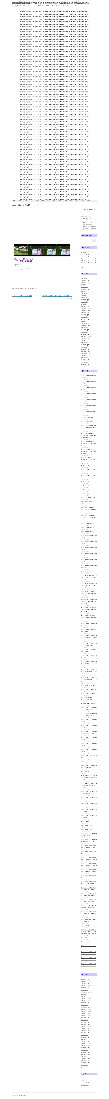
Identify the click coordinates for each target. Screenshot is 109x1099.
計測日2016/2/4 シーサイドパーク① (88, 476)
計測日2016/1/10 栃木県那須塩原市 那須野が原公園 (89, 792)
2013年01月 (84, 985)
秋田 (66, 200)
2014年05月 (84, 1020)
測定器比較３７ (85, 941)
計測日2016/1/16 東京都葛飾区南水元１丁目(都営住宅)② (89, 708)
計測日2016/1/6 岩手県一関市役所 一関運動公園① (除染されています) (89, 913)
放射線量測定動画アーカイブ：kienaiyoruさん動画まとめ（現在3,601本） (51, 2)
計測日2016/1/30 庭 (86, 571)
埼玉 (48, 200)
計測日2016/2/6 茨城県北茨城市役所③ (88, 376)
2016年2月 (84, 278)
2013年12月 (84, 334)
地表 (82, 761)
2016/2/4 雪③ (85, 485)
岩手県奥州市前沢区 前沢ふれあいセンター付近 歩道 (89, 698)
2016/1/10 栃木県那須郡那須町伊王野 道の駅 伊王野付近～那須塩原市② (89, 777)
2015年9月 (84, 289)
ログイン (83, 1078)
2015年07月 (84, 1050)
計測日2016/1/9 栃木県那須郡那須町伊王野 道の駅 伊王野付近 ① (89, 870)
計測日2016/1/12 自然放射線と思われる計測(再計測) (89, 766)
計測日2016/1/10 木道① (87, 829)
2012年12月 (84, 360)
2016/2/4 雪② (85, 489)
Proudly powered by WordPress (19, 1095)
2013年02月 (84, 987)
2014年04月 (84, 1017)
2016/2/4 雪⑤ (85, 465)
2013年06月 (84, 996)
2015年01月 (84, 1037)
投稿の (84, 1080)
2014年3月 (84, 327)
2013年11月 (84, 336)
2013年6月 (84, 347)
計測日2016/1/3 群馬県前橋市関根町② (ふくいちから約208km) (88, 964)
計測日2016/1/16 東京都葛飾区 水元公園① (89, 750)
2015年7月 (84, 293)
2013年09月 (21, 288)
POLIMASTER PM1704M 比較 (88, 703)
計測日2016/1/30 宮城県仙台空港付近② (89, 554)
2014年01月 (84, 1011)
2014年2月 (84, 330)
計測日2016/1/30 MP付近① (87, 531)
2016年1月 (84, 280)
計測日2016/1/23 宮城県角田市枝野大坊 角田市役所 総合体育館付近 (89, 637)
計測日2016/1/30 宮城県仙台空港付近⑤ (89, 536)
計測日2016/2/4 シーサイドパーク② (88, 470)
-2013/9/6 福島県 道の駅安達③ (22, 296)
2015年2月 (84, 304)
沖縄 (88, 200)
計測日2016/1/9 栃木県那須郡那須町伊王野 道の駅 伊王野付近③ (89, 858)
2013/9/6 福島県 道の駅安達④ (22, 261)
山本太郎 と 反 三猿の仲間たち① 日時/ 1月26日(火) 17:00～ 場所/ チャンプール (89, 617)
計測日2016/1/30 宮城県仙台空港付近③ (89, 548)
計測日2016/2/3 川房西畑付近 (88, 497)
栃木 (26, 200)
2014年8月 (84, 317)
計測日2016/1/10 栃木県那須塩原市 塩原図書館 (89, 816)
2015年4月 (84, 300)
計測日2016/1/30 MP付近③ (87, 523)
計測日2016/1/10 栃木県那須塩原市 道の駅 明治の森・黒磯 (89, 840)
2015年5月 (84, 297)
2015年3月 (84, 302)
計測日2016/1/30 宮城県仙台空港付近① (89, 560)
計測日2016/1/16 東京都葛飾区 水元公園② (89, 744)
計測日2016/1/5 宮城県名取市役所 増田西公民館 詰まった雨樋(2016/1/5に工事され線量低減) (88, 931)
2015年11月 (84, 284)
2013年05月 (84, 994)
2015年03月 (84, 1041)
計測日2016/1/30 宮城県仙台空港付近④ (89, 542)
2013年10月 (84, 338)
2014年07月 (84, 1024)
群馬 (43, 200)
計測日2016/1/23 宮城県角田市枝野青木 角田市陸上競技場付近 (89, 644)
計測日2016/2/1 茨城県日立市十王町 (88, 502)
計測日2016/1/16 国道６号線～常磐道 (89, 756)
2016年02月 (84, 1065)
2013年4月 (84, 351)
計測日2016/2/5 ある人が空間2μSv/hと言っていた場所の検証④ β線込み (88, 451)
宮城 (20, 200)
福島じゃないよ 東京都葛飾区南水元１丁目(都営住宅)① (89, 714)
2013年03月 (84, 990)
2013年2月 (84, 355)
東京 (54, 200)
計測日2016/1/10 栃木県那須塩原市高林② (89, 798)
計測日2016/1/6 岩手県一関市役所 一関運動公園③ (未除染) (88, 894)
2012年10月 (84, 364)
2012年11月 (84, 362)
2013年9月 (84, 340)
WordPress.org (85, 1085)
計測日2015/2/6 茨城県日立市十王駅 (88, 412)
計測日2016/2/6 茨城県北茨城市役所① (88, 388)
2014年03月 (84, 1015)
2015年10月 (84, 287)
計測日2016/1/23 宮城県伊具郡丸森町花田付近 (89, 650)
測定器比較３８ (85, 925)
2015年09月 (84, 1054)
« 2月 (82, 267)
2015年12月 (84, 282)
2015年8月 (84, 291)
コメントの (85, 1082)
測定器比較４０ (85, 771)
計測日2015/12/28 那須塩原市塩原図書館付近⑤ (89, 920)
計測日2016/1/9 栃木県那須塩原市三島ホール (88, 852)
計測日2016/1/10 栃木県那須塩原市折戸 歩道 (89, 810)
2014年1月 (84, 332)
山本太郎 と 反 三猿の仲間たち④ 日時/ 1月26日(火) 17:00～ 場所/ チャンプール (89, 593)
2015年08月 (84, 1052)
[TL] (90, 216)
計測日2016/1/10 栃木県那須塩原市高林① (89, 804)
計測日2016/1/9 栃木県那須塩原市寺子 (88, 876)
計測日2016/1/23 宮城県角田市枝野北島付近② (89, 624)
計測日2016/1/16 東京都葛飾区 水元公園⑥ (89, 720)
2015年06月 (84, 1048)
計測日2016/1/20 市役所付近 (88, 693)
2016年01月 (84, 1063)
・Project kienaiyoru (86, 224)
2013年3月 (84, 353)
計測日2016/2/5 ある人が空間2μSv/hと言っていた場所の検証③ (88, 443)
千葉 (31, 200)
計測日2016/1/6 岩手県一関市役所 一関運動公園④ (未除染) (88, 888)
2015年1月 (84, 306)
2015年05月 (84, 1045)
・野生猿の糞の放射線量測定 (88, 229)
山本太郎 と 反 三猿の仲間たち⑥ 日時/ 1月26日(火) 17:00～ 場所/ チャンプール (89, 577)
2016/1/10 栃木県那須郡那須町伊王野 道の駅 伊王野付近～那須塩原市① (89, 785)
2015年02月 (84, 1039)
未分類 (83, 1067)
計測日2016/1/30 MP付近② (87, 527)
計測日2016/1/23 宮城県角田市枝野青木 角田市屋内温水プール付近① (89, 679)
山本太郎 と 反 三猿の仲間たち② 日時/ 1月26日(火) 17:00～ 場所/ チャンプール (89, 609)
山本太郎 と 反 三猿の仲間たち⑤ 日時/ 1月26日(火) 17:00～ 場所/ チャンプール (89, 585)
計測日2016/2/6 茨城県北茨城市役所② (88, 382)
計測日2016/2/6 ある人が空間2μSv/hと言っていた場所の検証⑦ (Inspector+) (88, 435)
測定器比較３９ (85, 821)
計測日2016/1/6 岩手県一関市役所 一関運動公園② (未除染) (88, 900)
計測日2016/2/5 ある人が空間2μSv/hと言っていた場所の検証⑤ (88, 459)
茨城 (37, 200)
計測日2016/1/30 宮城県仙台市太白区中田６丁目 (89, 566)
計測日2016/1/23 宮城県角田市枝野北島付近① (89, 656)
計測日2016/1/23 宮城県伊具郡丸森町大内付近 (89, 630)
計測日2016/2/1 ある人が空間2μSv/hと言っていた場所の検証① (88, 517)
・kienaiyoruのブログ (86, 222)
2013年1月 (84, 357)
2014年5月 (84, 323)
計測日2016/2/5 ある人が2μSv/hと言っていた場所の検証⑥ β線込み (89, 427)
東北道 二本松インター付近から (89, 937)
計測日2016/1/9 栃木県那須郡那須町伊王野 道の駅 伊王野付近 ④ (89, 846)
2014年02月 (84, 1013)
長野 (60, 200)
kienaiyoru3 (84, 216)
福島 (14, 200)
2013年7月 (84, 345)
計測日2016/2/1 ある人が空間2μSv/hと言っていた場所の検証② (88, 509)
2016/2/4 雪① (85, 493)
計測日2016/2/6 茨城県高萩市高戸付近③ (88, 394)
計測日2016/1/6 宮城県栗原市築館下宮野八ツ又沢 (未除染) (88, 906)
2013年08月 (84, 1000)
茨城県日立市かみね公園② (87, 417)
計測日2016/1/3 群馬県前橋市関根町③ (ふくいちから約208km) (88, 958)
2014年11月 (84, 310)
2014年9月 (84, 315)
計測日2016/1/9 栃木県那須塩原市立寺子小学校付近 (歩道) (88, 882)
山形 (77, 200)
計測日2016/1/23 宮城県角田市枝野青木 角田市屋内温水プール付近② (89, 671)
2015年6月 (84, 295)
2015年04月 (84, 1043)
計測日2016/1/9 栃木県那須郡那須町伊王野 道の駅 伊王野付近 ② (89, 864)
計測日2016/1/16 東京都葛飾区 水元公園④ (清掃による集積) (89, 732)
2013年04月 (84, 992)
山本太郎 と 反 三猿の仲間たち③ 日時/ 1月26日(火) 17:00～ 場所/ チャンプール (89, 601)
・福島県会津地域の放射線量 (88, 226)
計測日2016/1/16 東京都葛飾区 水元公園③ (89, 738)
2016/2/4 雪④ (85, 481)
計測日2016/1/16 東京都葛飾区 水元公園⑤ (89, 726)
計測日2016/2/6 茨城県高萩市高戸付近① (88, 406)
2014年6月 (84, 321)
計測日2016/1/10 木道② (87, 825)
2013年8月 (84, 342)
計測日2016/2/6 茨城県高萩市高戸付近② (88, 400)
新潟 (83, 200)
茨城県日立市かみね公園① (87, 421)
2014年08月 (84, 1026)
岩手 (71, 200)
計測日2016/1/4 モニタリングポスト (88, 947)
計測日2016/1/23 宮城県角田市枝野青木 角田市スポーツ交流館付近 (89, 663)
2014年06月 (84, 1022)
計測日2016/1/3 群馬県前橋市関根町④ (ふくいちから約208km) (88, 953)
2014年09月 (84, 1028)
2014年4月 (84, 325)
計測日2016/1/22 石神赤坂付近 (88, 685)
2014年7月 (84, 319)
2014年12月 (84, 308)
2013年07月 (84, 998)
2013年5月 (84, 349)
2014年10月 (84, 312)
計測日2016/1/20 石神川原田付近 (89, 689)
